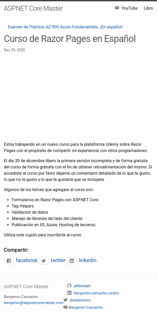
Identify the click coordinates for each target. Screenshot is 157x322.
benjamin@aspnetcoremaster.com (33, 302)
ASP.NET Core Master (33, 8)
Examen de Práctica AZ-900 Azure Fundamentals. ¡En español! (65, 26)
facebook (21, 260)
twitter (53, 260)
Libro (148, 8)
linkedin (81, 260)
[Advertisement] (78, 97)
